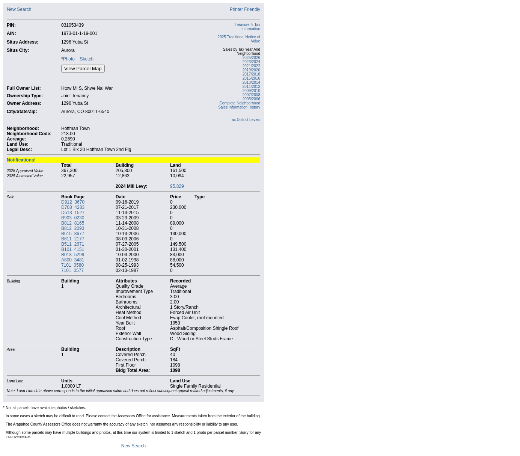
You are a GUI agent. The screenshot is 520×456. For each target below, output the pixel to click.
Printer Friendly (245, 9)
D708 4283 (72, 207)
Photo (69, 59)
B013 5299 (72, 254)
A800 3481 (72, 260)
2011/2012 (251, 87)
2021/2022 (251, 66)
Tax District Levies (245, 120)
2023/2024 (251, 62)
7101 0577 (72, 270)
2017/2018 (251, 74)
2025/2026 (251, 58)
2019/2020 (251, 70)
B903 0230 (72, 217)
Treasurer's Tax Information (247, 27)
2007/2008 (251, 95)
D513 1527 (72, 212)
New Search (19, 9)
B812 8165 (72, 223)
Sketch (86, 59)
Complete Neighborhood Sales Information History (239, 105)
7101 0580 (72, 265)
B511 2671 (72, 244)
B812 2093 (72, 228)
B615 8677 (72, 233)
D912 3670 (72, 202)
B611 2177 (72, 239)
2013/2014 (251, 82)
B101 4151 (72, 249)
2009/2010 (251, 91)
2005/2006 (251, 99)
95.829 (177, 186)
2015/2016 (251, 78)
